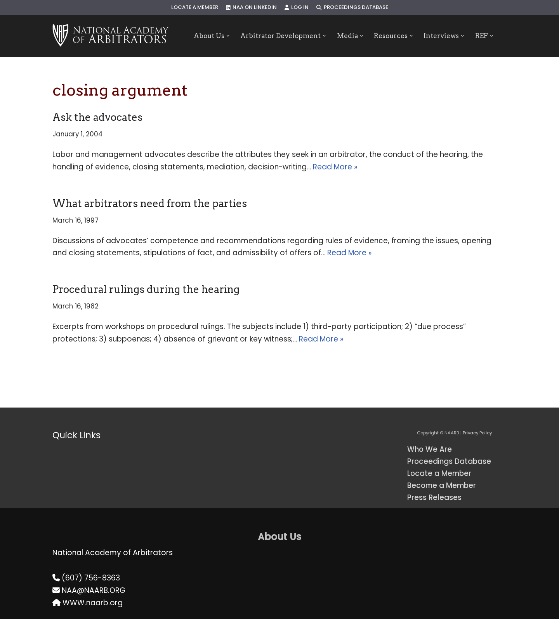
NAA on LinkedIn (251, 7)
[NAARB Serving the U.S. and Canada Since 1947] (110, 36)
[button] (226, 36)
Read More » (336, 167)
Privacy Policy (477, 435)
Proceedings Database (353, 7)
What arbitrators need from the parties (149, 204)
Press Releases (434, 500)
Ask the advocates (97, 117)
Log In (297, 7)
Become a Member (443, 488)
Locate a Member (194, 7)
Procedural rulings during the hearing (146, 291)
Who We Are (430, 451)
